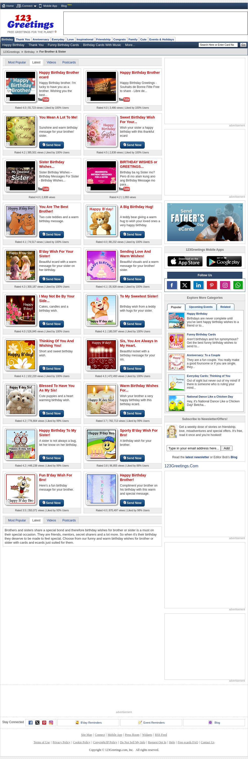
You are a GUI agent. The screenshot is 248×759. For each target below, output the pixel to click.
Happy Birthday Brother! (133, 477)
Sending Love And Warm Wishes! (135, 253)
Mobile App (50, 5)
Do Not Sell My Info (132, 742)
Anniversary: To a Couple (203, 355)
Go (243, 44)
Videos (51, 62)
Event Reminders (151, 722)
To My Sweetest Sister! (139, 296)
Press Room (132, 735)
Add (227, 448)
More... (130, 45)
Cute (143, 39)
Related (225, 306)
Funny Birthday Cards (63, 45)
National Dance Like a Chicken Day (210, 396)
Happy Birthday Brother (140, 73)
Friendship (103, 39)
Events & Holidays (161, 39)
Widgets (147, 735)
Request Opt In (157, 742)
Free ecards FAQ (188, 742)
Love (70, 39)
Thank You (23, 39)
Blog (64, 5)
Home (10, 5)
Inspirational (85, 39)
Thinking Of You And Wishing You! (56, 343)
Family (133, 39)
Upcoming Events (201, 306)
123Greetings (11, 51)
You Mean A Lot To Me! (58, 117)
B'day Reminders (88, 722)
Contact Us (207, 742)
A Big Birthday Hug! (136, 207)
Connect (27, 5)
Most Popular (17, 62)
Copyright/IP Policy (105, 742)
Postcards (69, 62)
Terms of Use (42, 742)
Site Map (86, 735)
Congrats (119, 39)
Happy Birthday (13, 45)
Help (172, 742)
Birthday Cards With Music (102, 45)
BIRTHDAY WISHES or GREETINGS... (138, 164)
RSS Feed (161, 735)
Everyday (58, 39)
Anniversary (41, 39)
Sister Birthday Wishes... (51, 164)
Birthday (7, 39)
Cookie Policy (81, 742)
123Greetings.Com (181, 466)
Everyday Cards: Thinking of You (208, 375)
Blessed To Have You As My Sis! (57, 388)
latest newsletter (197, 457)
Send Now (51, 145)
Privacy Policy (61, 742)
